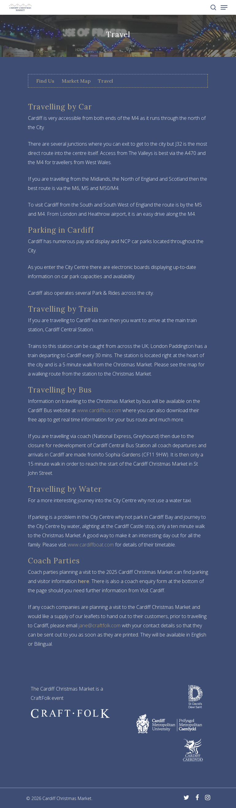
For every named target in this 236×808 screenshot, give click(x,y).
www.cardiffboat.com (91, 544)
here (83, 581)
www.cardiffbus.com (99, 410)
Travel (105, 81)
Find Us (45, 81)
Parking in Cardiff (61, 230)
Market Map (76, 81)
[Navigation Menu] (224, 7)
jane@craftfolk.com (100, 625)
